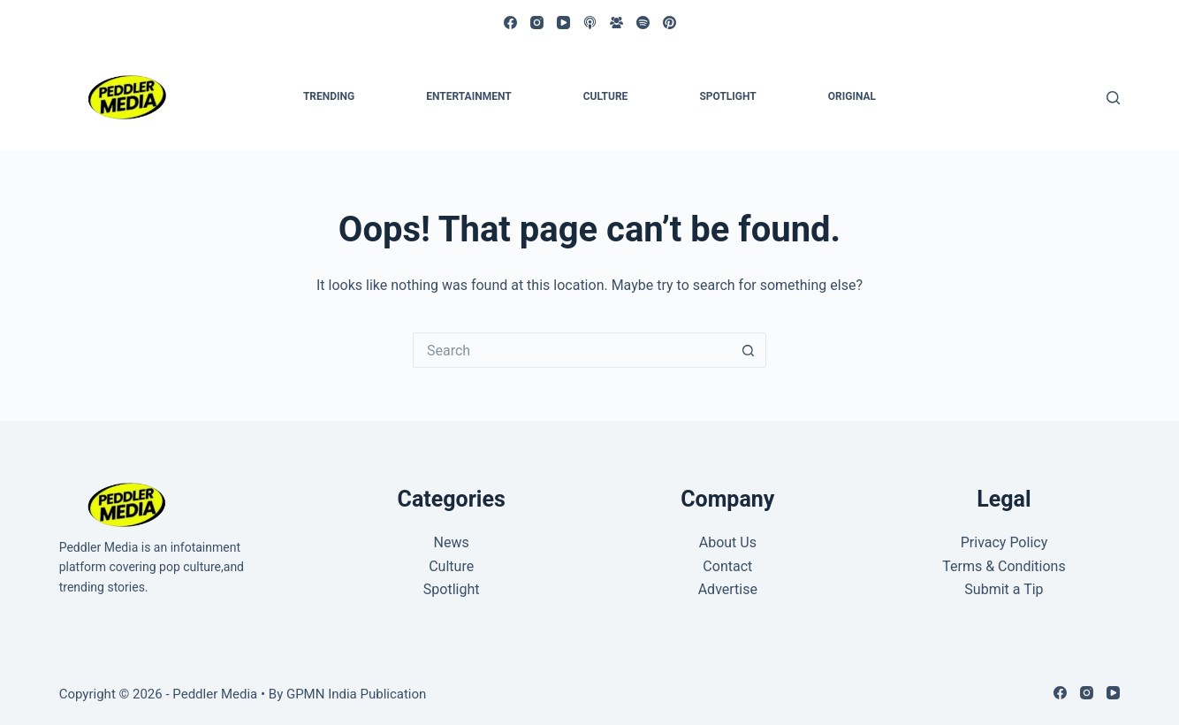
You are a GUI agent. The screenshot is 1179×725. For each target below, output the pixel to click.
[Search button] (748, 350)
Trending (328, 96)
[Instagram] (537, 22)
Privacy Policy (1004, 542)
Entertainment (468, 96)
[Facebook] (510, 22)
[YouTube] (563, 22)
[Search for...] (572, 350)
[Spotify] (643, 22)
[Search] (1113, 97)
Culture (605, 96)
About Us (728, 542)
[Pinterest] (669, 22)
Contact (727, 566)
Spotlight (727, 96)
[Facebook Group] (616, 22)
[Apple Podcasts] (590, 22)
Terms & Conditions (1004, 566)
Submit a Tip (1003, 589)
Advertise (727, 589)
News (451, 542)
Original (852, 96)
